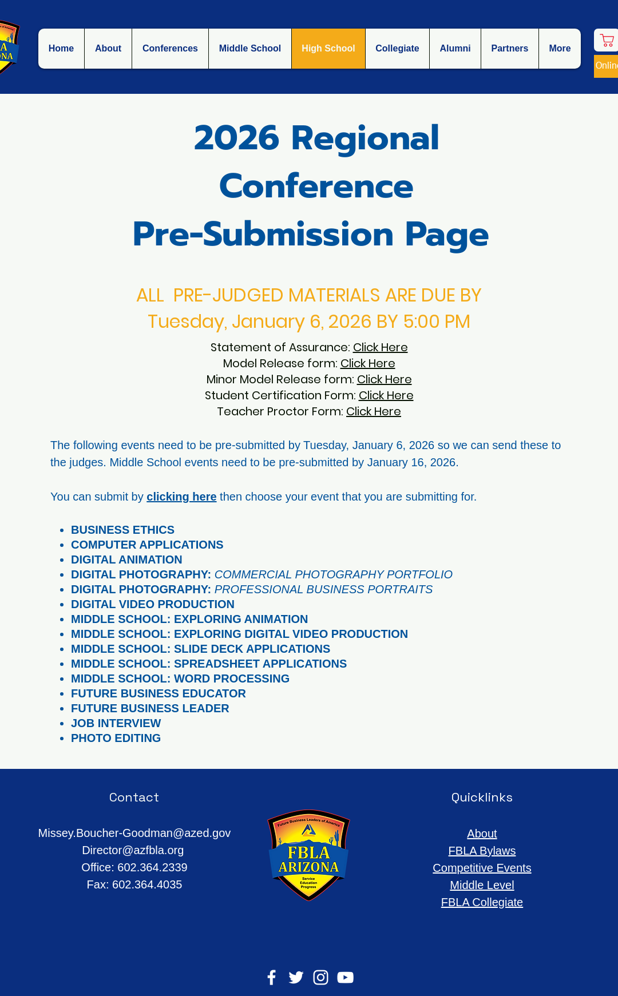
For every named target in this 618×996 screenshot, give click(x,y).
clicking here (181, 496)
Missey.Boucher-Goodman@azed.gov (134, 833)
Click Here (380, 347)
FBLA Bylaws (482, 850)
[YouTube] (345, 977)
